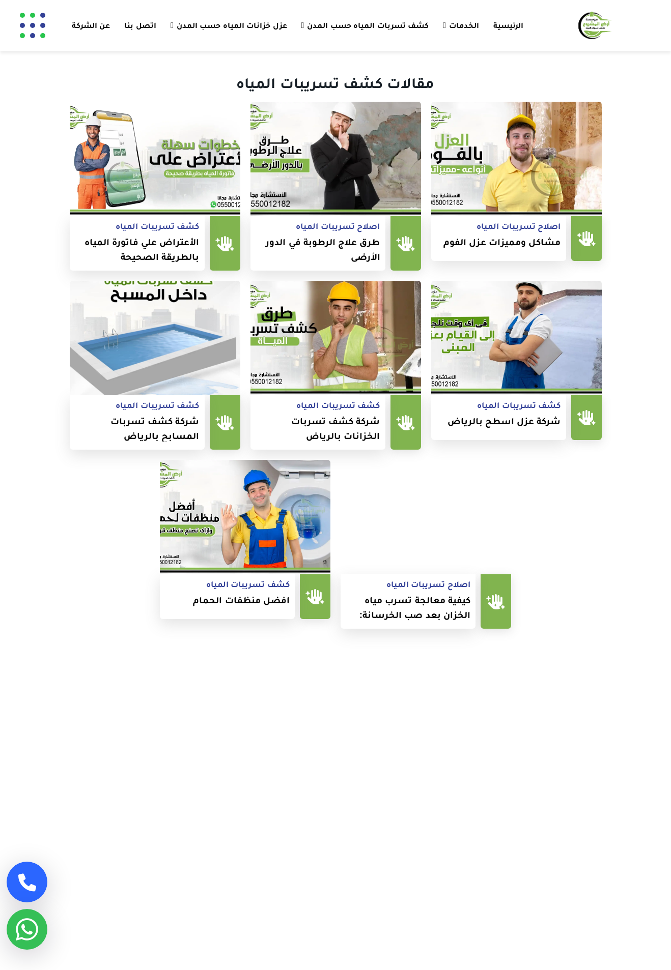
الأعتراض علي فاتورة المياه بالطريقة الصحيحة (142, 249)
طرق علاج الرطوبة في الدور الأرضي (323, 249)
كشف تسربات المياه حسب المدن (368, 25)
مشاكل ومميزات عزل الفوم (502, 242)
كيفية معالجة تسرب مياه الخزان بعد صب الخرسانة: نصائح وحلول (414, 608)
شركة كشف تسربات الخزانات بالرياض (335, 428)
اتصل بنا (140, 25)
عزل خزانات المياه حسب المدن (232, 25)
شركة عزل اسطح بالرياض (504, 421)
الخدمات (464, 25)
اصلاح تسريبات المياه (519, 226)
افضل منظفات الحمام (241, 600)
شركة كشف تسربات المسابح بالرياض (155, 428)
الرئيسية (508, 25)
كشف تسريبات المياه (157, 226)
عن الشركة (91, 25)
